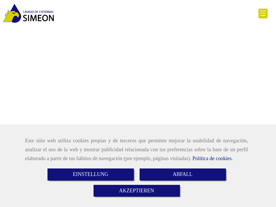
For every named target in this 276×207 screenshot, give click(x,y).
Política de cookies (212, 158)
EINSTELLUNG (90, 174)
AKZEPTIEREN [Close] (136, 190)
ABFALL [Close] (183, 174)
